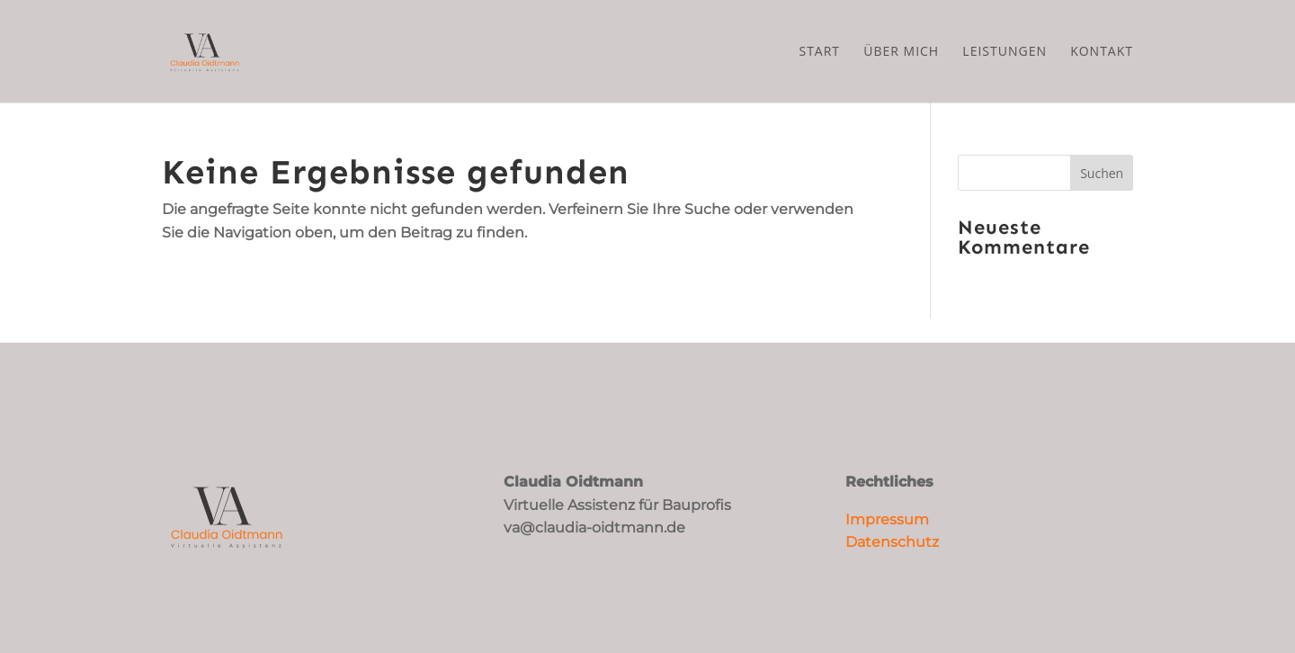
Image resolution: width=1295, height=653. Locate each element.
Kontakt (1101, 52)
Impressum (887, 519)
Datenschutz (892, 541)
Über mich (901, 52)
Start (819, 52)
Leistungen (1004, 52)
